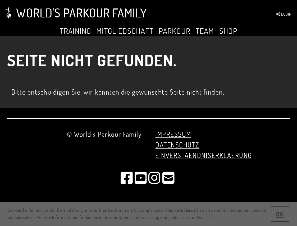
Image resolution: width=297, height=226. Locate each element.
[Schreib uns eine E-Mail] (168, 177)
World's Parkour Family (81, 12)
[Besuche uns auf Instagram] (154, 177)
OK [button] (280, 214)
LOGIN (283, 14)
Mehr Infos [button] (207, 217)
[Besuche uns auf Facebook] (127, 177)
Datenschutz (177, 144)
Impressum (173, 134)
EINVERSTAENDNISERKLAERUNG (203, 155)
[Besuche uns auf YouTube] (141, 177)
